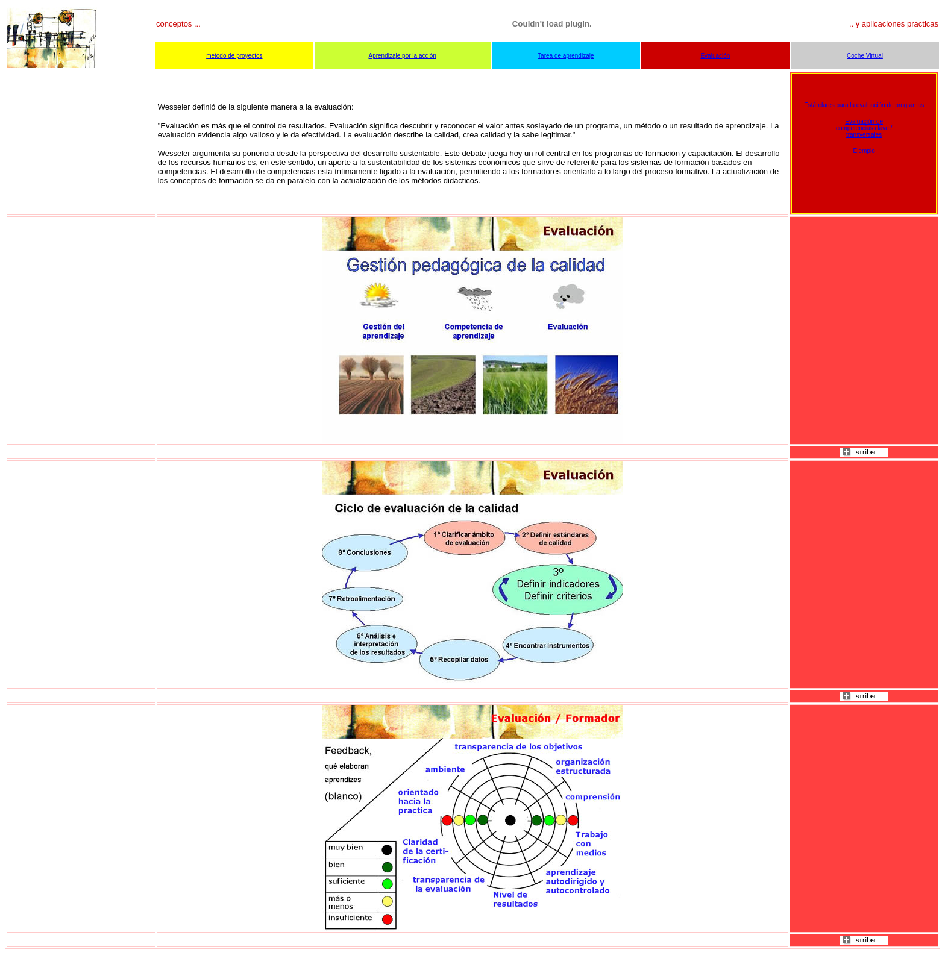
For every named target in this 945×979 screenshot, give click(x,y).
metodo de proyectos (234, 55)
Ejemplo (864, 151)
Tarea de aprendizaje (566, 55)
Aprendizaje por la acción (402, 55)
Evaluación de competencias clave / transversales (864, 128)
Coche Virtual (865, 55)
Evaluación (715, 55)
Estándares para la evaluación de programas (864, 105)
